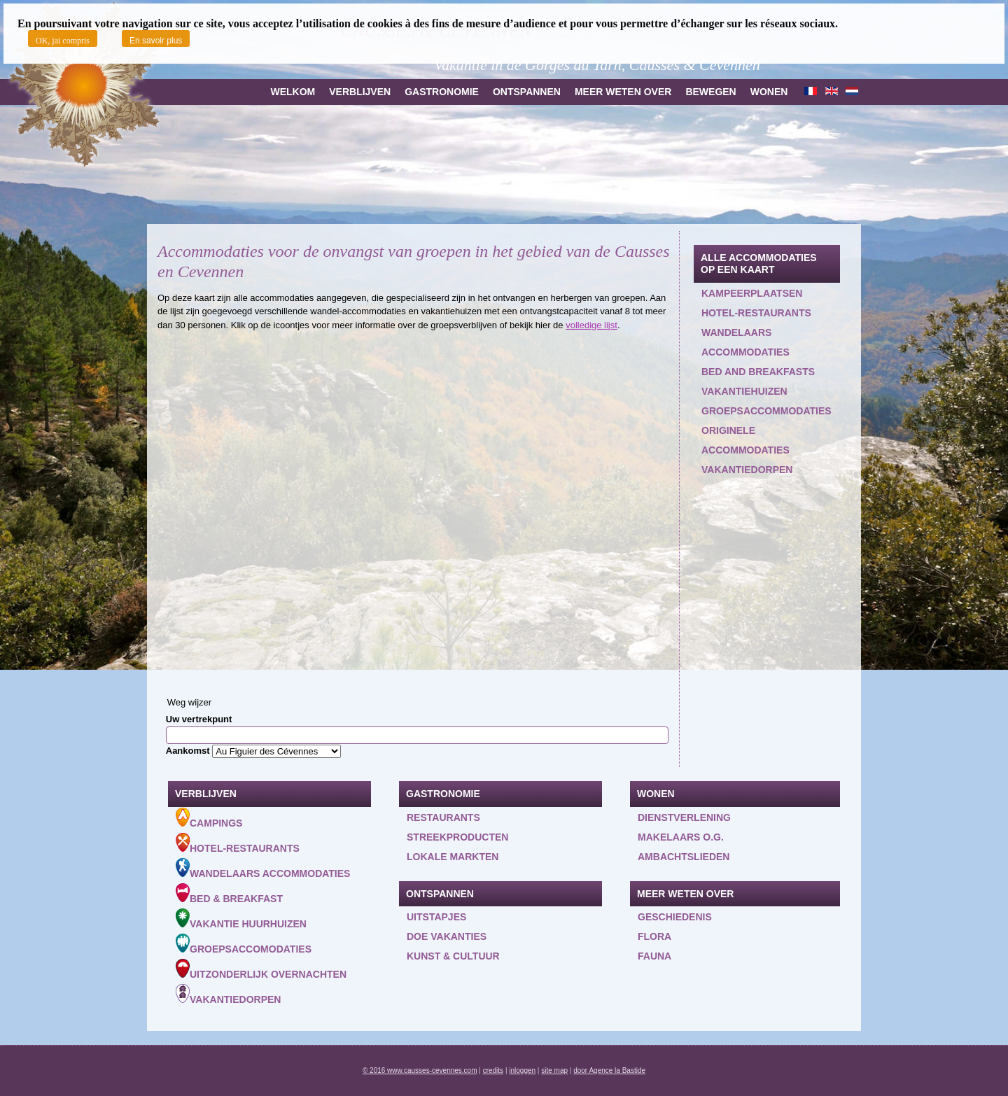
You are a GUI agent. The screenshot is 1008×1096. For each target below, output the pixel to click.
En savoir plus (156, 40)
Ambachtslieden (683, 856)
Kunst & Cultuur (453, 956)
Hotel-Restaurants (238, 843)
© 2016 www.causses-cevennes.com (420, 1070)
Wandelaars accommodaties (745, 342)
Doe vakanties (446, 936)
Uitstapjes (436, 916)
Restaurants (443, 817)
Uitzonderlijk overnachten (261, 969)
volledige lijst (591, 325)
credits (493, 1070)
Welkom (292, 91)
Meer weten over (623, 91)
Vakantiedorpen (746, 469)
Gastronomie (442, 91)
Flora (654, 936)
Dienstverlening (684, 817)
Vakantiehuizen (744, 391)
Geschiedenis (675, 916)
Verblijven (360, 91)
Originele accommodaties (745, 440)
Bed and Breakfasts (758, 371)
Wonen (769, 91)
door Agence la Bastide (609, 1070)
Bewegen (710, 91)
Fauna (654, 956)
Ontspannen (527, 91)
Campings (209, 818)
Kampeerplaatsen (751, 293)
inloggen (522, 1070)
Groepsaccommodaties (766, 410)
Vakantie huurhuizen (241, 918)
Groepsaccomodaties (244, 944)
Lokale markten (452, 856)
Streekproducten (457, 837)
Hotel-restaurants (756, 312)
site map (554, 1070)
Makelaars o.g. (681, 837)
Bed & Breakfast (229, 893)
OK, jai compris (63, 40)
